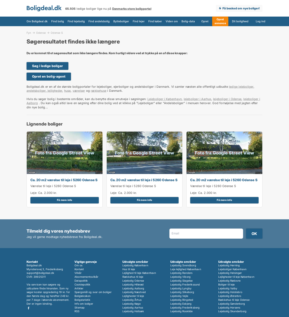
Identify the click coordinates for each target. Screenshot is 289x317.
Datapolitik (81, 280)
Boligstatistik (82, 299)
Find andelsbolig (99, 21)
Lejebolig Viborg (180, 276)
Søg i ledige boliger (47, 66)
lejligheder (54, 91)
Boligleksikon (82, 295)
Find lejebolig (76, 21)
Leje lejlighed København (185, 269)
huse (67, 91)
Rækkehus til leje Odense (234, 299)
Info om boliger (83, 303)
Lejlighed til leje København (139, 272)
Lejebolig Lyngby (180, 288)
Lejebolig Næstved (134, 292)
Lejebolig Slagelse (181, 280)
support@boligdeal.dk (40, 272)
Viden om (172, 21)
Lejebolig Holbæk (133, 311)
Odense (41, 32)
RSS (77, 311)
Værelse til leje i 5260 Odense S (53, 186)
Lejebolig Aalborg (133, 288)
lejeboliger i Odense (227, 99)
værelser (79, 91)
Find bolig (57, 21)
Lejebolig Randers (181, 272)
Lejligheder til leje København (236, 276)
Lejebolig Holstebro (230, 292)
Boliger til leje (226, 284)
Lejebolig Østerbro (229, 295)
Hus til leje (128, 269)
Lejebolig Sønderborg (231, 303)
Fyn (29, 32)
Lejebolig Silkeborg (182, 292)
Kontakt (79, 269)
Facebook (29, 308)
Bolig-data (188, 21)
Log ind (260, 21)
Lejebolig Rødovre (229, 280)
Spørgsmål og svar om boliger (93, 292)
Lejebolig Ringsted (181, 299)
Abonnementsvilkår (86, 276)
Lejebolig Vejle (179, 295)
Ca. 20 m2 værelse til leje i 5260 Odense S (64, 180)
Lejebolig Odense (133, 280)
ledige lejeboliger (241, 86)
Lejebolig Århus (132, 299)
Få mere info (64, 199)
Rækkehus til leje (132, 276)
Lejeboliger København (232, 269)
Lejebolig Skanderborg (232, 311)
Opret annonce (220, 21)
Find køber (155, 21)
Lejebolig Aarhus (132, 307)
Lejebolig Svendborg (183, 265)
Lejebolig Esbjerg (180, 303)
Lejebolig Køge (131, 303)
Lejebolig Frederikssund (185, 284)
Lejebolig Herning (229, 265)
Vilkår (77, 272)
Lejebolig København (135, 265)
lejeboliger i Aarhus (197, 99)
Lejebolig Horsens (229, 307)
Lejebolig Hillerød (133, 284)
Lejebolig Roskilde (181, 311)
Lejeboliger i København (164, 99)
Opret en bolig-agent (48, 76)
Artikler (78, 288)
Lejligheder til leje (133, 295)
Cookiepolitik (82, 284)
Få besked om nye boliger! (241, 8)
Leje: (33, 193)
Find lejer (139, 21)
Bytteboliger (121, 21)
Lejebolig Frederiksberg (185, 307)
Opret (204, 21)
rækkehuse (98, 91)
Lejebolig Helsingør (230, 272)
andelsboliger (36, 91)
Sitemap (79, 307)
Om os (78, 265)
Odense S (57, 33)
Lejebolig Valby (227, 288)
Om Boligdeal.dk (37, 21)
